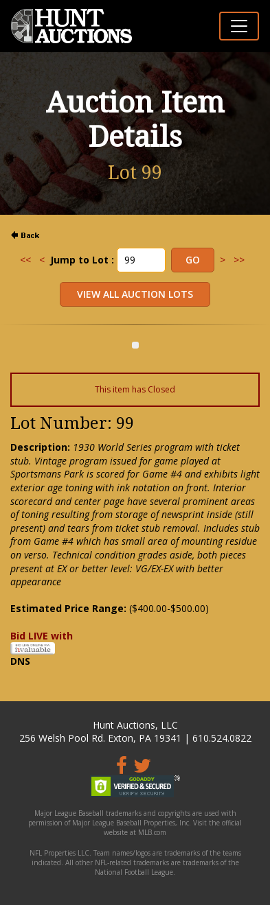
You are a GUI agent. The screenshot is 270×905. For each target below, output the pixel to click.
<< (25, 259)
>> (239, 259)
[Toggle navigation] (239, 26)
